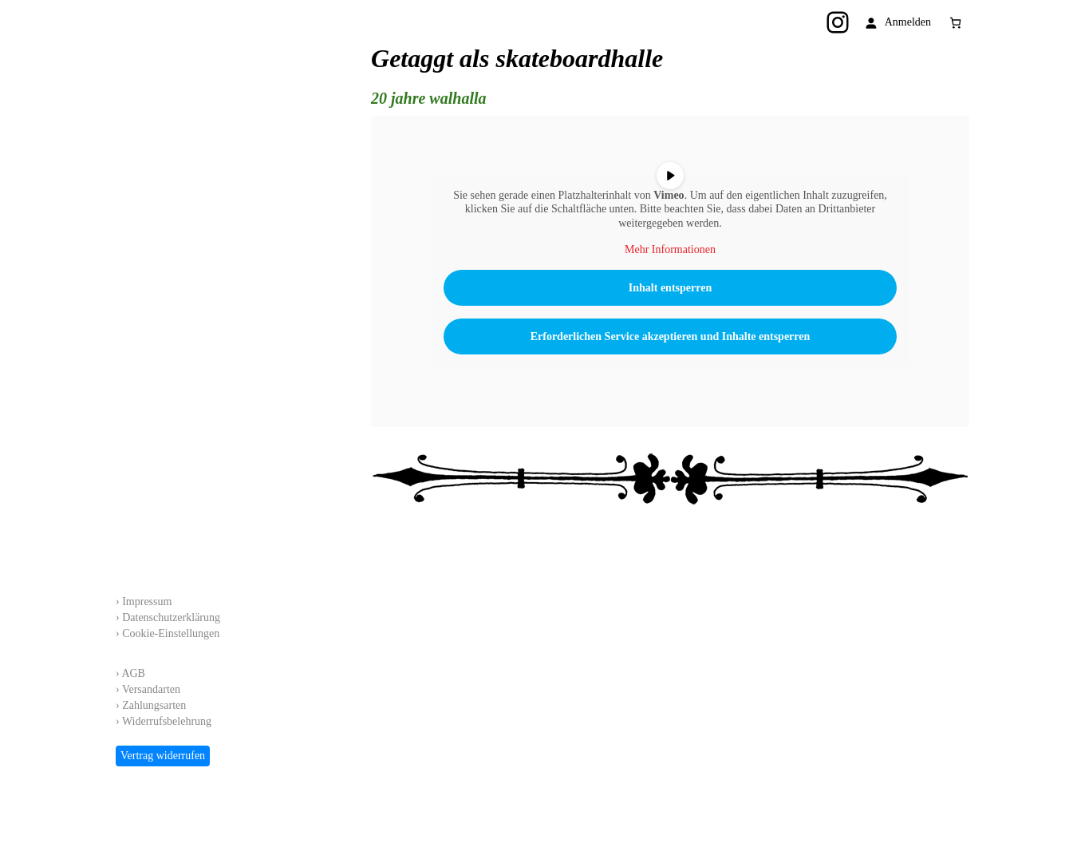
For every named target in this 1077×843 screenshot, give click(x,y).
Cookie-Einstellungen (170, 633)
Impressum (147, 602)
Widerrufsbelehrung (166, 721)
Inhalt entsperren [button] (670, 288)
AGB (133, 673)
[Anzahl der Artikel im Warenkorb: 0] (955, 23)
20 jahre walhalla (428, 98)
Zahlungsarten (154, 705)
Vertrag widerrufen (162, 756)
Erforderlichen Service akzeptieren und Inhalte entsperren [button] (671, 336)
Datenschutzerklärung (171, 617)
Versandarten (151, 689)
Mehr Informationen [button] (670, 249)
